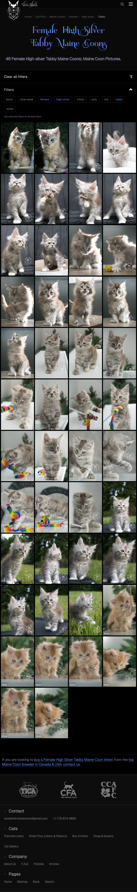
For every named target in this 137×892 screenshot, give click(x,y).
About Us (10, 864)
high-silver (63, 99)
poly (94, 99)
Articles (54, 864)
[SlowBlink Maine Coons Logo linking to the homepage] (20, 4)
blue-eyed (26, 99)
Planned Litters (14, 836)
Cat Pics (40, 16)
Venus (106, 633)
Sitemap (22, 881)
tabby (119, 99)
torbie (10, 108)
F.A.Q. (24, 864)
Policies (39, 864)
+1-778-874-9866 (64, 818)
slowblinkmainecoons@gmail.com (26, 818)
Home (28, 16)
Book (36, 881)
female (44, 99)
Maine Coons (57, 16)
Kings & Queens (103, 836)
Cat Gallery (11, 846)
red (106, 99)
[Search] (122, 4)
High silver (88, 16)
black (9, 99)
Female (73, 16)
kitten (80, 99)
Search (49, 881)
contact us (71, 764)
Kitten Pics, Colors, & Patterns (48, 836)
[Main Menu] (130, 4)
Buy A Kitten (80, 836)
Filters (9, 90)
